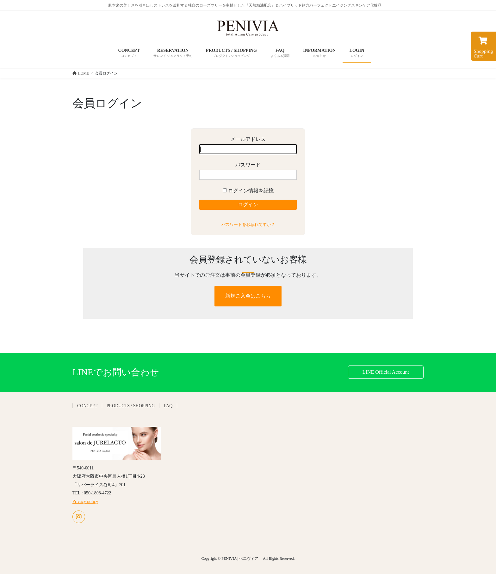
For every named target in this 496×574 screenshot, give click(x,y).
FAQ (168, 405)
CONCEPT (87, 405)
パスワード (248, 171)
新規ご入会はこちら (248, 296)
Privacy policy (85, 501)
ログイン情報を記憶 (248, 190)
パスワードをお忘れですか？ (248, 224)
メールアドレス (248, 145)
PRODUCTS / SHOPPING (131, 405)
